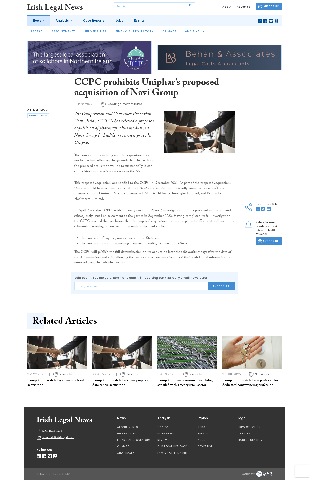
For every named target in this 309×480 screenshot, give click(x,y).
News (37, 20)
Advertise (243, 7)
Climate (169, 31)
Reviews (163, 440)
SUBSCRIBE (268, 6)
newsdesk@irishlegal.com (58, 437)
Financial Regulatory (134, 31)
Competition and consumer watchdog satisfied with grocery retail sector (185, 383)
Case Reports (93, 20)
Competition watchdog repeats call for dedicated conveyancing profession (250, 383)
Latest (37, 31)
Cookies (244, 433)
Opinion (163, 427)
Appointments (63, 31)
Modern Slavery (250, 440)
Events (139, 20)
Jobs (119, 20)
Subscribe (221, 286)
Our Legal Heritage (172, 446)
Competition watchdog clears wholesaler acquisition (57, 383)
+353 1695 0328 (52, 431)
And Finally (195, 31)
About (226, 7)
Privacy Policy (249, 427)
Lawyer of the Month (173, 452)
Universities (95, 31)
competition (38, 115)
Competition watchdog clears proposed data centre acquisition (120, 383)
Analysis (63, 20)
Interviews (165, 433)
